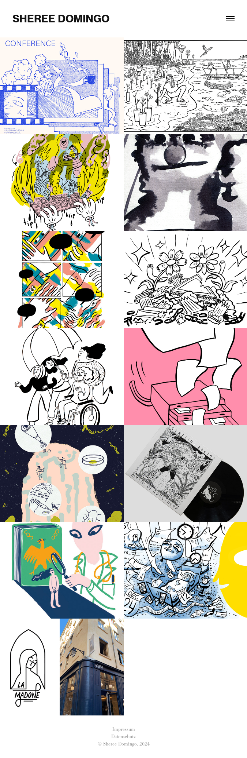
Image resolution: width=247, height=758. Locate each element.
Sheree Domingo (60, 18)
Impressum (123, 729)
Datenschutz (123, 736)
